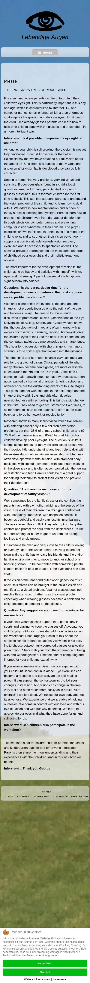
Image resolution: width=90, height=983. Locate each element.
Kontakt (23, 796)
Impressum (41, 796)
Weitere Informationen (37, 979)
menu (45, 52)
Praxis (46, 792)
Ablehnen (44, 972)
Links (9, 796)
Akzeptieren (45, 963)
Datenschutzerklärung (71, 796)
